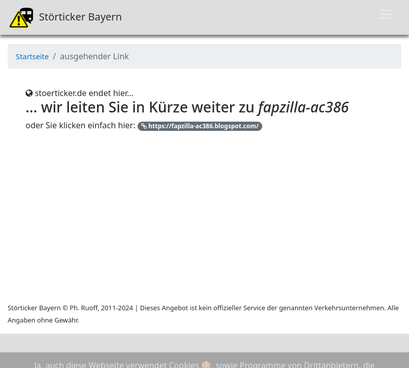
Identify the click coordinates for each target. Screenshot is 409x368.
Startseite (32, 56)
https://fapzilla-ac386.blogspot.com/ (200, 126)
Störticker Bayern (65, 17)
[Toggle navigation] (386, 14)
